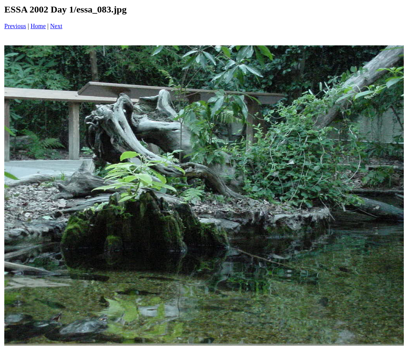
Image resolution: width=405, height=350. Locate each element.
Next (56, 26)
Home (38, 26)
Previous (15, 26)
